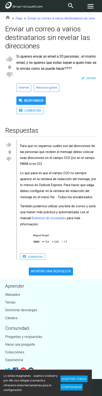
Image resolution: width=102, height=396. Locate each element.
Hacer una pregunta (20, 344)
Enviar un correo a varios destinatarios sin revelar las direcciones (62, 18)
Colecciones (14, 352)
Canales (11, 318)
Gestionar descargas (21, 310)
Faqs (19, 18)
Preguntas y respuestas (23, 337)
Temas (10, 302)
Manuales (12, 294)
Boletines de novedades (49, 218)
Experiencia (14, 360)
